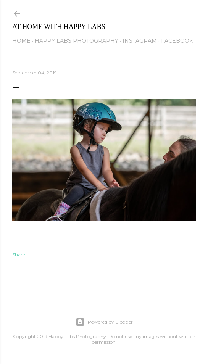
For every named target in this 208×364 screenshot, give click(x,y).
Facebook (177, 40)
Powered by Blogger (104, 322)
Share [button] (18, 255)
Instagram (140, 40)
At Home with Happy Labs (58, 27)
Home (21, 40)
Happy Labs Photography (76, 40)
